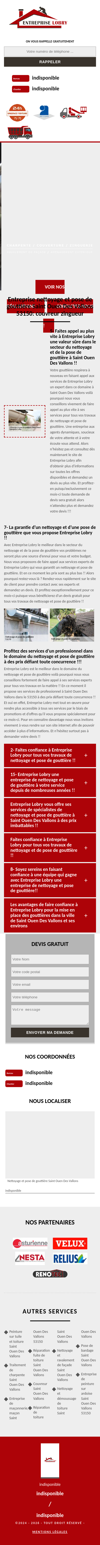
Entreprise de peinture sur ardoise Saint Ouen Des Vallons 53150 (88, 1394)
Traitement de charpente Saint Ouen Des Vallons (16, 1377)
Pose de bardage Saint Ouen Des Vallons (88, 1355)
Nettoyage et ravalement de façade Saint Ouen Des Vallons (64, 1365)
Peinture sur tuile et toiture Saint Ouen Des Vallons (16, 1343)
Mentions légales (50, 1532)
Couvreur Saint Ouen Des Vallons (40, 1391)
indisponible (45, 77)
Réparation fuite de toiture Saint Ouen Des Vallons (40, 1362)
